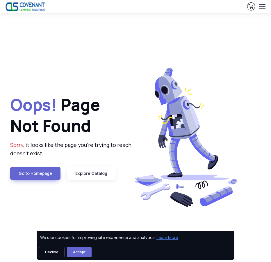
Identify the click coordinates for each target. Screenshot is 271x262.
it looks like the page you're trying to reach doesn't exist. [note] (70, 149)
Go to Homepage (35, 173)
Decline (51, 251)
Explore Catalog (91, 173)
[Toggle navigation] (262, 6)
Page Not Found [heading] (55, 115)
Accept (79, 251)
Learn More (167, 237)
